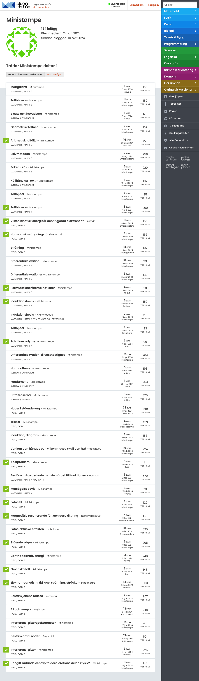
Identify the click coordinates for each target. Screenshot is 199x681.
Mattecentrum (41, 7)
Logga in (153, 5)
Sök (165, 5)
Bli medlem (137, 5)
